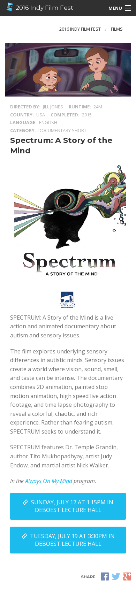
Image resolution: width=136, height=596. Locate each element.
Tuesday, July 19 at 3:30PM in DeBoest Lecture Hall (72, 540)
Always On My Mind (48, 481)
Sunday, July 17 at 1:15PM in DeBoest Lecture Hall (72, 506)
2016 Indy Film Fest (39, 7)
